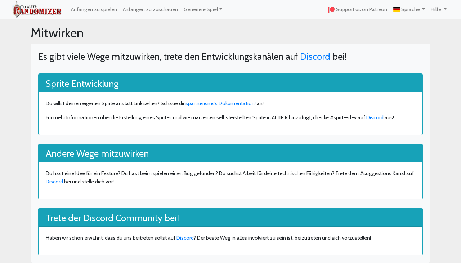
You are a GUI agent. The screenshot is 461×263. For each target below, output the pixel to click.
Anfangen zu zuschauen (150, 9)
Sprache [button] (407, 9)
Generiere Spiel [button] (201, 9)
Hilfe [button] (436, 9)
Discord (315, 56)
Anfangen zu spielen (94, 9)
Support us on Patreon (357, 9)
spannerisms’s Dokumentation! (220, 103)
